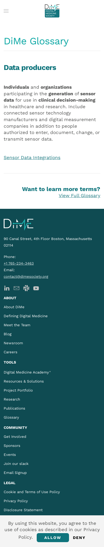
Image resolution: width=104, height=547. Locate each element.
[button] (6, 10)
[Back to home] (52, 10)
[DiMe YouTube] (36, 288)
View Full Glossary (79, 195)
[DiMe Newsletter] (16, 288)
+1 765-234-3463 (19, 263)
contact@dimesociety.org (26, 276)
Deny (79, 537)
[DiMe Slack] (26, 288)
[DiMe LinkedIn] (7, 288)
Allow (52, 537)
